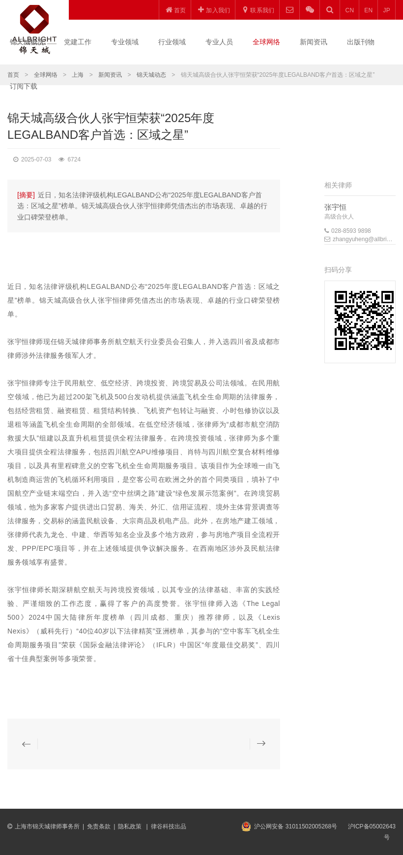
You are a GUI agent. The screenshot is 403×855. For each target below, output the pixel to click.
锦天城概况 (27, 42)
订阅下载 (23, 86)
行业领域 (172, 42)
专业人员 (219, 42)
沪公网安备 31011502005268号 (295, 826)
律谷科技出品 (168, 826)
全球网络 (266, 42)
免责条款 (99, 826)
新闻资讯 (313, 42)
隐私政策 (130, 826)
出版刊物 (360, 42)
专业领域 (125, 42)
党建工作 (77, 42)
